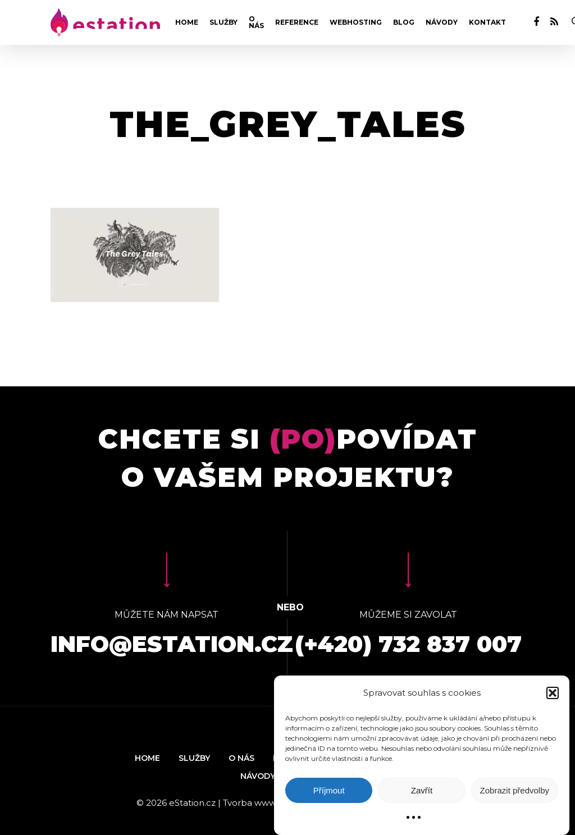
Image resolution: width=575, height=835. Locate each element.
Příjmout (329, 790)
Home (186, 22)
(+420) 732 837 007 (408, 644)
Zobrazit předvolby (514, 790)
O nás (256, 22)
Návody (442, 22)
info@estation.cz (172, 644)
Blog (403, 22)
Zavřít (421, 790)
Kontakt (487, 22)
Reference (296, 22)
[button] (552, 693)
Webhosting (356, 22)
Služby (223, 22)
